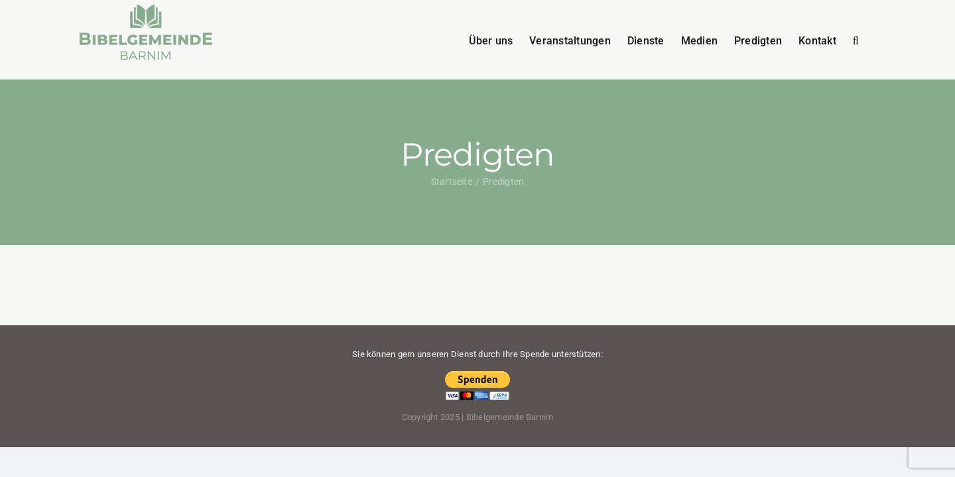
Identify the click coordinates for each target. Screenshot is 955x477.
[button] (872, 40)
